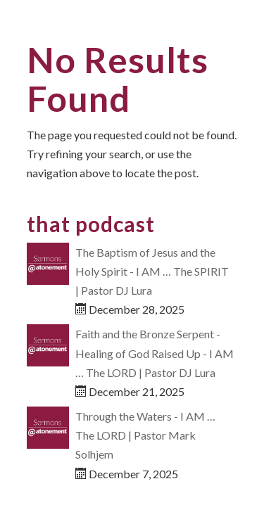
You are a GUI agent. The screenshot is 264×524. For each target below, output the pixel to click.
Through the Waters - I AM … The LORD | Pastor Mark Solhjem (145, 435)
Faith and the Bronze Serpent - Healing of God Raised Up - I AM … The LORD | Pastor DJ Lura (154, 352)
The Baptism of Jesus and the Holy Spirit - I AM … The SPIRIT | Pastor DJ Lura (152, 271)
